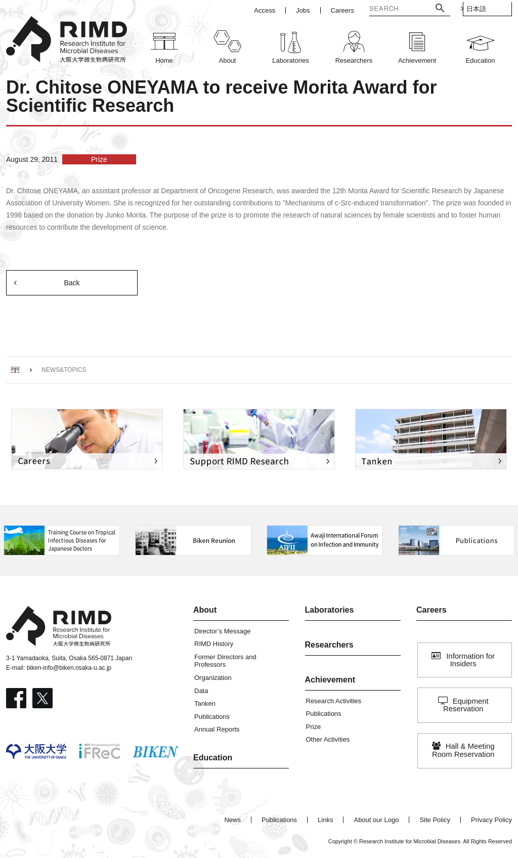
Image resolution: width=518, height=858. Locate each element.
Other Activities (328, 739)
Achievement (330, 679)
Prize (313, 727)
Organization (213, 677)
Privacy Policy (491, 820)
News (232, 820)
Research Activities (334, 701)
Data (201, 691)
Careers (431, 610)
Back (71, 283)
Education (212, 757)
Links (325, 820)
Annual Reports (217, 729)
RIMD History (213, 644)
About (205, 610)
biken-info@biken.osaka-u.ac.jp (69, 667)
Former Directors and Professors (225, 661)
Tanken (204, 703)
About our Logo (376, 820)
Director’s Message (222, 631)
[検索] (384, 10)
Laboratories (329, 610)
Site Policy (434, 820)
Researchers (329, 644)
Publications (212, 716)
